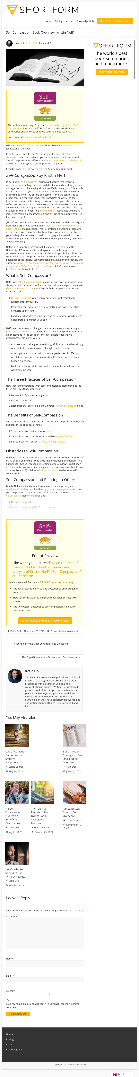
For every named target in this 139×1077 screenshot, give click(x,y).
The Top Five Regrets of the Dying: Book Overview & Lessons (39, 814)
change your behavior (66, 489)
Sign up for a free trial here (40, 137)
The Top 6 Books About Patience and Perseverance (51, 655)
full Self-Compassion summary (56, 582)
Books (54, 629)
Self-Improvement (68, 629)
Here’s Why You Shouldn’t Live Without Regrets (15, 871)
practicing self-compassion (20, 331)
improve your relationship (68, 160)
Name (10, 957)
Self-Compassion (34, 145)
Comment (12, 915)
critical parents (48, 470)
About (69, 21)
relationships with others (20, 489)
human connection (66, 405)
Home (48, 21)
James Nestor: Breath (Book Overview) (71, 810)
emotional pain (48, 210)
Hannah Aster (41, 826)
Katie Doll (31, 43)
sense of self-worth (65, 436)
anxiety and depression (52, 441)
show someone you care (19, 288)
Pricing (58, 21)
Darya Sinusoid (74, 818)
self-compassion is (32, 282)
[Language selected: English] (122, 1074)
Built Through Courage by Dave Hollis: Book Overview (73, 756)
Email (10, 974)
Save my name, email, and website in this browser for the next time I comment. (43, 1004)
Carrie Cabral (15, 765)
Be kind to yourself (21, 298)
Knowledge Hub (85, 21)
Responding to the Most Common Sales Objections (39, 642)
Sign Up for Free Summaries (115, 21)
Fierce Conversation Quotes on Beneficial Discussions (13, 814)
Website (10, 989)
